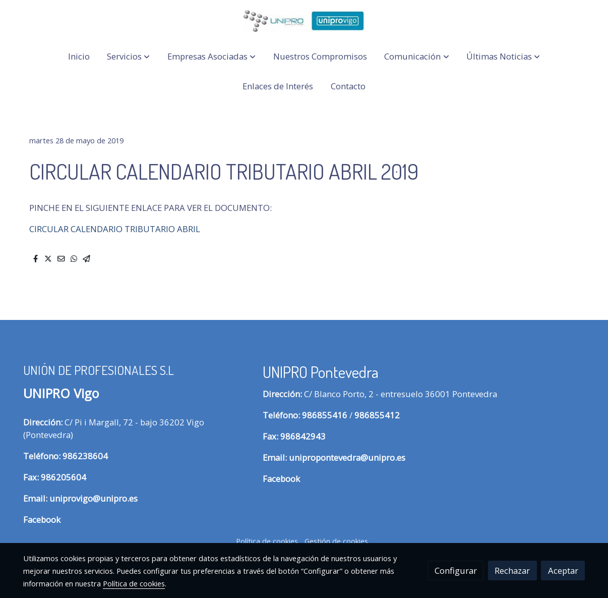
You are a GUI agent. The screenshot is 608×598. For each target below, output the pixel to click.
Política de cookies (267, 541)
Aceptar (563, 570)
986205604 (63, 477)
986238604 (85, 456)
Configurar (456, 570)
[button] (128, 57)
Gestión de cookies (336, 541)
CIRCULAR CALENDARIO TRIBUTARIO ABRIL (114, 229)
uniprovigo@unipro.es (93, 498)
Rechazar (512, 570)
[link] (304, 21)
